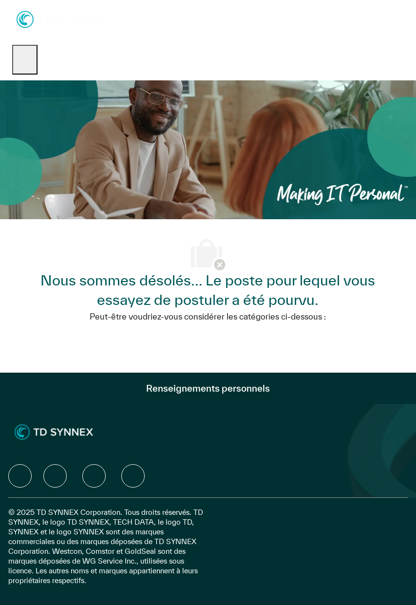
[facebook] (20, 476)
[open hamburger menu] (25, 60)
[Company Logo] (60, 18)
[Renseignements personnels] (208, 388)
